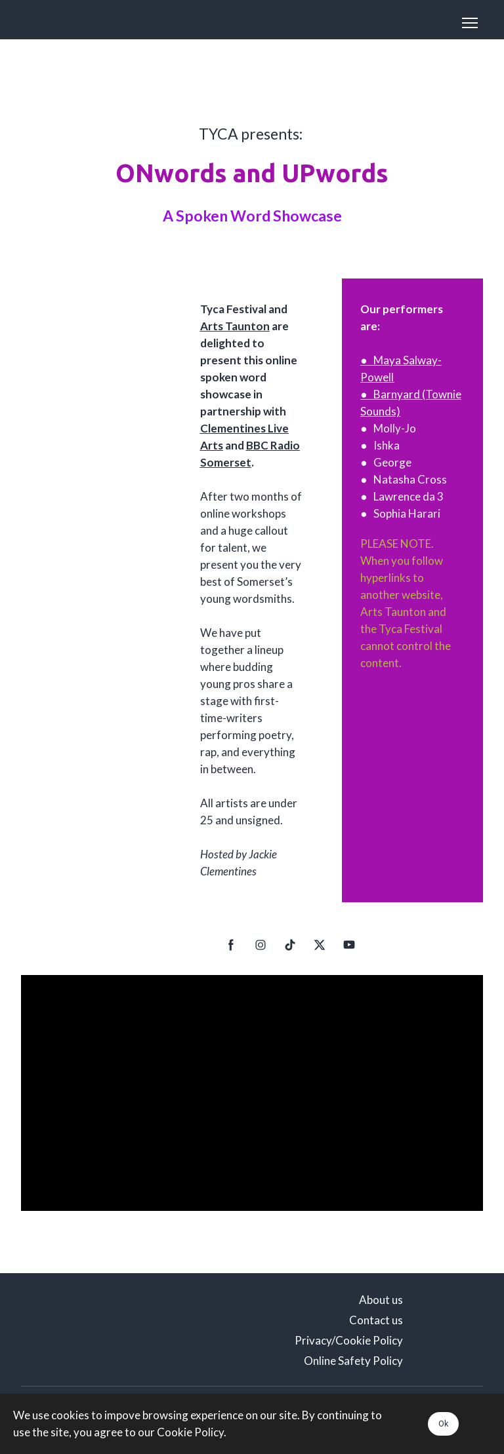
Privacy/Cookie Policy (349, 1340)
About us (381, 1300)
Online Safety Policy (353, 1361)
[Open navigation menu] (470, 23)
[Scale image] (91, 1330)
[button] (231, 945)
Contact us (376, 1320)
